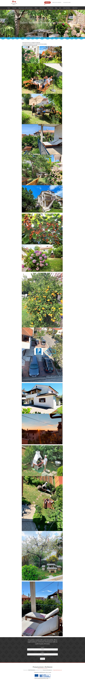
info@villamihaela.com (57, 670)
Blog (56, 8)
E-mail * (42, 652)
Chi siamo (14, 8)
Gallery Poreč (74, 8)
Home (9, 8)
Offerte (36, 8)
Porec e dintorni (50, 8)
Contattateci (42, 8)
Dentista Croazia (56, 2)
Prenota (47, 2)
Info (60, 8)
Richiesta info (67, 2)
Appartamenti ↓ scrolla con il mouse (25, 8)
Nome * (42, 647)
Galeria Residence (66, 8)
